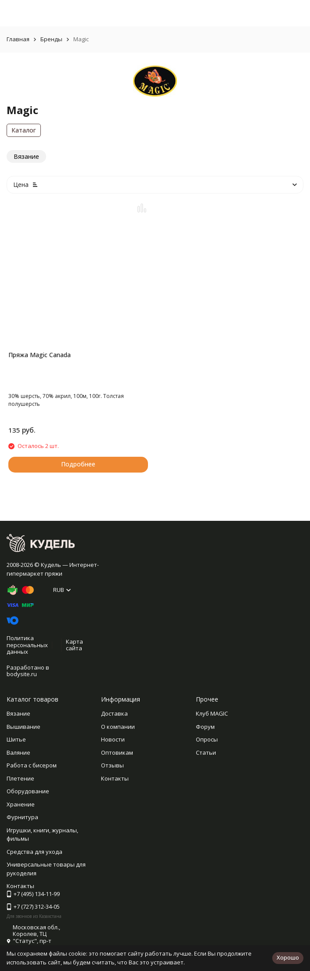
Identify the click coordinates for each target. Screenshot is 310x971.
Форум (205, 727)
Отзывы (112, 765)
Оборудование (28, 791)
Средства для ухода (34, 852)
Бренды (51, 39)
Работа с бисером (32, 765)
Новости (113, 739)
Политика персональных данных (27, 645)
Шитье (16, 739)
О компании (118, 727)
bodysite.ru (22, 674)
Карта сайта (74, 645)
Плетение (20, 778)
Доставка (114, 713)
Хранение (21, 804)
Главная (18, 39)
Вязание (18, 713)
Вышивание (23, 727)
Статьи (206, 752)
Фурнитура (22, 817)
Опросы (207, 739)
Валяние (18, 752)
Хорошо (288, 957)
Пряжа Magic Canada (39, 355)
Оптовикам (117, 752)
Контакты (115, 778)
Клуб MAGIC (212, 713)
